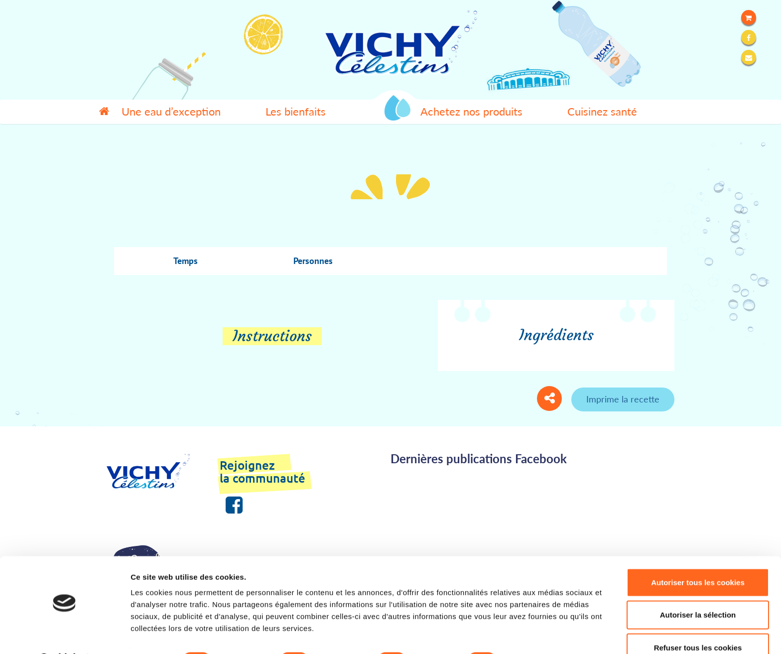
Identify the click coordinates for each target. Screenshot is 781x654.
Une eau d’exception (171, 112)
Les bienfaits (295, 112)
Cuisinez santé (602, 112)
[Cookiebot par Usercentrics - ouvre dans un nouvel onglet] (64, 634)
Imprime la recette (622, 398)
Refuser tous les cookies (698, 621)
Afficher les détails (548, 634)
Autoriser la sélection (698, 589)
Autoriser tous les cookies (698, 556)
